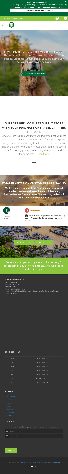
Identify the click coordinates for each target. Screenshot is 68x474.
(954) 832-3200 (10, 287)
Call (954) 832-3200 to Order (34, 73)
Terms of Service (37, 462)
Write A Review (44, 242)
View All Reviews (24, 242)
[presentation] (16, 442)
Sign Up (11, 450)
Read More (43, 154)
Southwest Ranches (29, 197)
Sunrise (12, 191)
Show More (29, 220)
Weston (47, 194)
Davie (25, 194)
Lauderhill (43, 191)
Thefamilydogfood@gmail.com (15, 289)
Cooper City (35, 194)
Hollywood (58, 194)
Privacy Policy (26, 462)
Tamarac (54, 191)
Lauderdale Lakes (27, 191)
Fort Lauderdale (12, 194)
